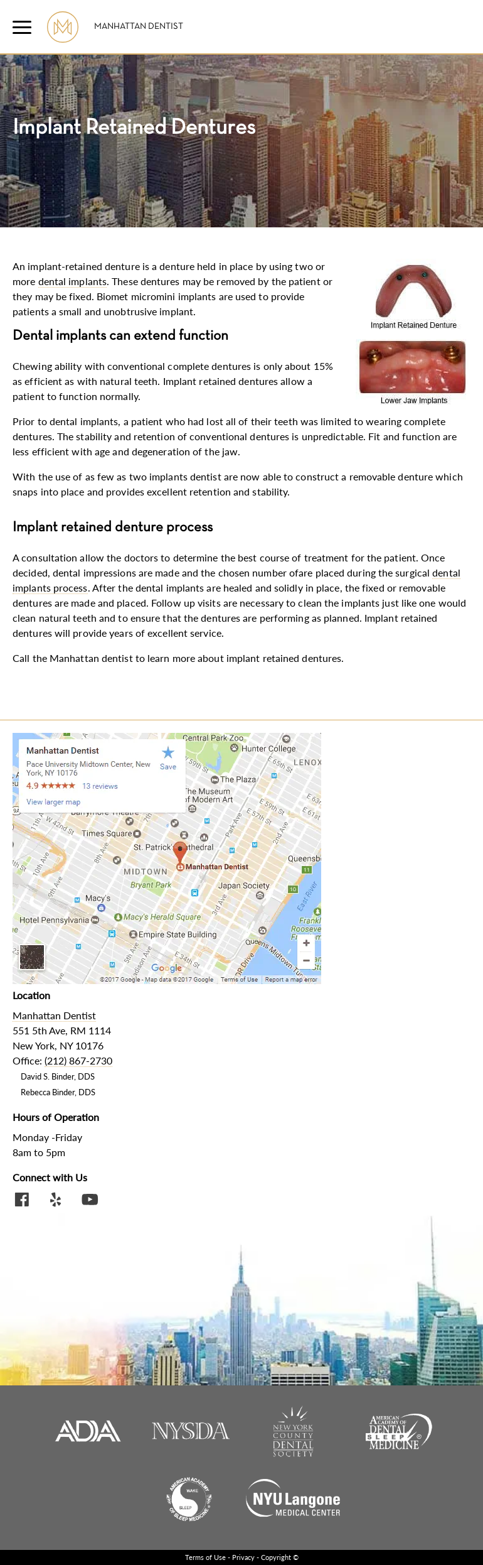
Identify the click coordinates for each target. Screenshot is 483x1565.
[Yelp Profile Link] (55, 1201)
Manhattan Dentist (138, 27)
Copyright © (280, 1557)
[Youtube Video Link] (89, 1201)
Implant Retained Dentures (134, 128)
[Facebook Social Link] (22, 1201)
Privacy (243, 1557)
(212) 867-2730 (78, 1060)
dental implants (72, 281)
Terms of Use (205, 1557)
